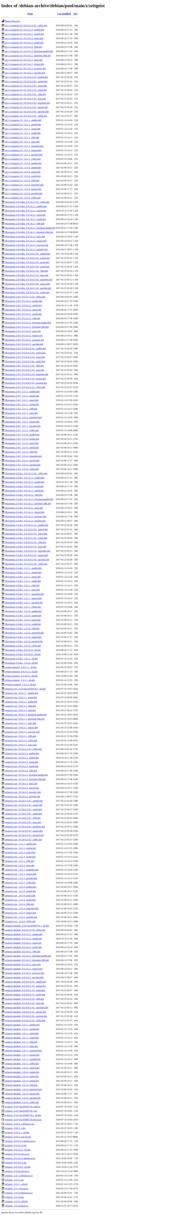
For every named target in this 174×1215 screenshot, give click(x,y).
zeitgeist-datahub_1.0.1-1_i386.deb (21, 1042)
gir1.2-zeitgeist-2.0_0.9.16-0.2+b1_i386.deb (25, 94)
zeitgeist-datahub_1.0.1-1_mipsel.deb (22, 1055)
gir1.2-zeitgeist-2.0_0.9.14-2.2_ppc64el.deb (25, 73)
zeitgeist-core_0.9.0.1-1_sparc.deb (21, 745)
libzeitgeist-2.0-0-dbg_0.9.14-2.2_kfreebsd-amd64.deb (30, 228)
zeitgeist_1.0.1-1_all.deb (16, 1184)
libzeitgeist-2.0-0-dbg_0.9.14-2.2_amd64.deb (26, 206)
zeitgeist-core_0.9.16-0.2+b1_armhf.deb (23, 814)
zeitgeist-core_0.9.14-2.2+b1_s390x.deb (23, 749)
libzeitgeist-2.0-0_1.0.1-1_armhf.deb (22, 404)
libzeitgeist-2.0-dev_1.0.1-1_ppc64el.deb (24, 602)
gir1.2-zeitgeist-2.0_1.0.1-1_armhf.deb (23, 133)
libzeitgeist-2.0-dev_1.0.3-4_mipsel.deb (23, 637)
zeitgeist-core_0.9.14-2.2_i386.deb (21, 770)
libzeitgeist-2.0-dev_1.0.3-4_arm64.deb (23, 615)
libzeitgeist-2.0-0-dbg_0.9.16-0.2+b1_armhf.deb (27, 266)
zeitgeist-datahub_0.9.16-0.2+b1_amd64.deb (25, 982)
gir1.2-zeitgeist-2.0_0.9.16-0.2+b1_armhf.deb (26, 90)
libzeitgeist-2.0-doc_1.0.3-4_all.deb (21, 663)
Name (30, 13)
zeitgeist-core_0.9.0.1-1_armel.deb (21, 697)
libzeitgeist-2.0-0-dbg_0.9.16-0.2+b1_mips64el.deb (28, 279)
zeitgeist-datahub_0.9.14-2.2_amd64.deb (23, 934)
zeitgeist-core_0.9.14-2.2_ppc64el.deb (22, 796)
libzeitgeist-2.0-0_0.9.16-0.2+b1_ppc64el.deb (26, 383)
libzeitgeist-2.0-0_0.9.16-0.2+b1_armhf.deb (25, 361)
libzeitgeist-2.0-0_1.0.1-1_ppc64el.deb (23, 426)
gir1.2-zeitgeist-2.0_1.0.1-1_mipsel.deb (23, 150)
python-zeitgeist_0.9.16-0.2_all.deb (21, 676)
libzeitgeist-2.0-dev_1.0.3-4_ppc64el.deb (24, 641)
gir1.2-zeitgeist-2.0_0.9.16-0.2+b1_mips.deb (25, 98)
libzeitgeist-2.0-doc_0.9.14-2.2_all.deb (23, 650)
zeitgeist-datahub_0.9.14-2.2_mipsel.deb (23, 969)
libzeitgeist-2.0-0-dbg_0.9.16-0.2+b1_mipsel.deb (27, 284)
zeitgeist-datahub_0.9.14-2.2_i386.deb (22, 951)
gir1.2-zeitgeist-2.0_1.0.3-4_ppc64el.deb (23, 193)
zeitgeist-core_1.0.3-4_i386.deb (19, 904)
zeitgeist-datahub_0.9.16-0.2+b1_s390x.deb (25, 1020)
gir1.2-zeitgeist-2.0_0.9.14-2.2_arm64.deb (24, 34)
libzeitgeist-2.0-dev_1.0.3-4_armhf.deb (23, 624)
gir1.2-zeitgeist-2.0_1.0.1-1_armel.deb (22, 129)
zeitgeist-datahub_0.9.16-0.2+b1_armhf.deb (25, 994)
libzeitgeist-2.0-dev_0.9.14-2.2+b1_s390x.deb (26, 473)
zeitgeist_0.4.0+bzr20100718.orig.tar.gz (23, 1119)
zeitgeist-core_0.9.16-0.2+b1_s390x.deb (23, 839)
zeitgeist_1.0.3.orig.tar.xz (16, 1206)
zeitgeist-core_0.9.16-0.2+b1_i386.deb (23, 818)
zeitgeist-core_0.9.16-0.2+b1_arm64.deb (23, 805)
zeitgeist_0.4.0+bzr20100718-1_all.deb (23, 1115)
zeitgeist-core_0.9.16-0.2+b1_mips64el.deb (25, 826)
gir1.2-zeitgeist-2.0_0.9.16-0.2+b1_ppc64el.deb (27, 111)
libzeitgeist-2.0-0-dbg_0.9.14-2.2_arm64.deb (25, 210)
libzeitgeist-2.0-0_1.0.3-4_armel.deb (22, 443)
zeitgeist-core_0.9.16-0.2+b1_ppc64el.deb (24, 835)
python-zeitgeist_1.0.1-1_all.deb (20, 680)
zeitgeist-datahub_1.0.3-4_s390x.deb (22, 1102)
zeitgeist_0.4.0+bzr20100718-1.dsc (21, 1111)
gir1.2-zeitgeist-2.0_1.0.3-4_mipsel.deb (23, 189)
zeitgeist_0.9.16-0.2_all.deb (18, 1167)
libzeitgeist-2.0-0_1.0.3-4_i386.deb (21, 452)
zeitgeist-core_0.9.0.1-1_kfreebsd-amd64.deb (26, 714)
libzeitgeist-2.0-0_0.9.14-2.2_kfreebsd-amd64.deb (28, 322)
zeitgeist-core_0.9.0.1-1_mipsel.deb (21, 727)
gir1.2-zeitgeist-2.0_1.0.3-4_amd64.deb (23, 163)
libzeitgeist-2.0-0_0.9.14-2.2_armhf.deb (23, 314)
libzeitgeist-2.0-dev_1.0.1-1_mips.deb (22, 590)
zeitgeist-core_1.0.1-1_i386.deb (19, 861)
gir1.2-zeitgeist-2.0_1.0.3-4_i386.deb (22, 180)
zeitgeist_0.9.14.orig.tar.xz (17, 1154)
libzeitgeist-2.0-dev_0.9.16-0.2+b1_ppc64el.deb (27, 559)
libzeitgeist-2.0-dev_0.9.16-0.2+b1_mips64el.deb (27, 551)
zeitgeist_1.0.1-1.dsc (14, 1180)
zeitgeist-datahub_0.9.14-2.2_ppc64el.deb (24, 977)
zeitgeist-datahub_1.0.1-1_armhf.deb (22, 1038)
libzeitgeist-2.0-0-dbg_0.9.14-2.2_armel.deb (25, 215)
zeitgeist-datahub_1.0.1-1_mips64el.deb (23, 1050)
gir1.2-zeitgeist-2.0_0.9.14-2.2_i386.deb (23, 47)
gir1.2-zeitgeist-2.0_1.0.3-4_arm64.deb (23, 167)
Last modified (64, 13)
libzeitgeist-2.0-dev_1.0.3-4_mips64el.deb (24, 633)
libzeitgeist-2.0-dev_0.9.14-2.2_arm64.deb (24, 482)
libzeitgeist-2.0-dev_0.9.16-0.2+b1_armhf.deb (26, 538)
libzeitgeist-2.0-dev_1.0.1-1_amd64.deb (23, 568)
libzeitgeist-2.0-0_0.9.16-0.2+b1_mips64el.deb (26, 374)
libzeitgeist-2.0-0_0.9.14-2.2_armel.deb (23, 310)
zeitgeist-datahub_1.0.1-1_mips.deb (21, 1046)
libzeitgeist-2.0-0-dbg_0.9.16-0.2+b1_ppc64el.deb (28, 288)
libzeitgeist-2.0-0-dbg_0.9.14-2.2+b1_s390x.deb (27, 202)
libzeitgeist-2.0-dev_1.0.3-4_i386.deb (22, 628)
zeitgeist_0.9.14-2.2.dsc (16, 1145)
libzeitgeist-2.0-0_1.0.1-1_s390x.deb (22, 430)
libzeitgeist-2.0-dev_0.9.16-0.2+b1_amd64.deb (26, 525)
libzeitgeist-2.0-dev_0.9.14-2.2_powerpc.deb (25, 516)
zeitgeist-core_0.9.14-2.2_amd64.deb (22, 753)
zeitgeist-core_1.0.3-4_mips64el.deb (21, 908)
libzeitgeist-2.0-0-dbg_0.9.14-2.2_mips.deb (25, 236)
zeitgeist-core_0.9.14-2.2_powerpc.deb (23, 792)
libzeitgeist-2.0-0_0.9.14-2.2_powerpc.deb (24, 340)
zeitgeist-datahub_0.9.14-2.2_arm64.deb (23, 938)
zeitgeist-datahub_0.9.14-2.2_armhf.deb (23, 947)
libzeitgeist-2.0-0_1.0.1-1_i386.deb (21, 409)
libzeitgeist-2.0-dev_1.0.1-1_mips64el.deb (24, 594)
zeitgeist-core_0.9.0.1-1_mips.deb (20, 723)
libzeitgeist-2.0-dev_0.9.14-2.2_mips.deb (24, 508)
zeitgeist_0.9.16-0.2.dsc (16, 1162)
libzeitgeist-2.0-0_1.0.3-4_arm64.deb (22, 439)
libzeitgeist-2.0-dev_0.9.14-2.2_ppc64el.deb (25, 521)
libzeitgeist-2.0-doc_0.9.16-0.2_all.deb (23, 654)
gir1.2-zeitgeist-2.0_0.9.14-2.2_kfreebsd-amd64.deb (29, 51)
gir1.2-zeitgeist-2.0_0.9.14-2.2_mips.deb (23, 60)
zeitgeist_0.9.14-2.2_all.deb (18, 1150)
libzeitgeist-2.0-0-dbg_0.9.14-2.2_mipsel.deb (25, 241)
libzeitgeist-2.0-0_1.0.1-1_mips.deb (21, 413)
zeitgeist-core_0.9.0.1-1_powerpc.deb (22, 732)
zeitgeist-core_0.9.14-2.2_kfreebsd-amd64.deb (26, 775)
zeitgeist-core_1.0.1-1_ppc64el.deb (21, 878)
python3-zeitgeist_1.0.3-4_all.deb (20, 684)
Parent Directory (12, 21)
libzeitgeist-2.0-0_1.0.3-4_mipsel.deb (22, 460)
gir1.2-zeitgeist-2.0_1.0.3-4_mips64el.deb (24, 185)
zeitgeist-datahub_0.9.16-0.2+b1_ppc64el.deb (26, 1016)
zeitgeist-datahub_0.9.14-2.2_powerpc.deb (24, 973)
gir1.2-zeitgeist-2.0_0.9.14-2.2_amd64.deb (24, 30)
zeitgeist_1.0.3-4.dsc (14, 1197)
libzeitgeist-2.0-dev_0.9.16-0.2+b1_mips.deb (25, 546)
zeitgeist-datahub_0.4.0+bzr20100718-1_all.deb (27, 926)
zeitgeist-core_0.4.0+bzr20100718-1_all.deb (25, 689)
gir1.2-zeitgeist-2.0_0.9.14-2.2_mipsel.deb (24, 64)
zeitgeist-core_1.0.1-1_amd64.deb (20, 844)
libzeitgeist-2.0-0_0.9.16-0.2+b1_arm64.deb (25, 353)
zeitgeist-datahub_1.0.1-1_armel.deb (22, 1033)
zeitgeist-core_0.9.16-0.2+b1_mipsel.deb (24, 831)
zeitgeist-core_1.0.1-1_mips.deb (20, 865)
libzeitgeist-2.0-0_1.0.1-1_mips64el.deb (23, 417)
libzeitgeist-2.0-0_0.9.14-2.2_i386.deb (22, 318)
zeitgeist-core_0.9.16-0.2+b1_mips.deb (23, 822)
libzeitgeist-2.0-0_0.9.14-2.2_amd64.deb (23, 301)
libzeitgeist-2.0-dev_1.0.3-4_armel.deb (23, 620)
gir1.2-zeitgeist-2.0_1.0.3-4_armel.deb (22, 172)
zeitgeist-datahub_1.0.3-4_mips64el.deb (23, 1089)
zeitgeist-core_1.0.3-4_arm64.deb (20, 891)
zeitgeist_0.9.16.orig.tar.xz (17, 1171)
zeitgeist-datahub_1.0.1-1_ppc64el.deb (23, 1059)
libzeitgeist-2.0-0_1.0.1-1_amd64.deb (22, 391)
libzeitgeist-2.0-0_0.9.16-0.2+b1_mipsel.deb (25, 378)
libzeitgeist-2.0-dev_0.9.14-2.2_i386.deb (23, 495)
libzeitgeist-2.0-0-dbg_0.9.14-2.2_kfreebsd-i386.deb (29, 232)
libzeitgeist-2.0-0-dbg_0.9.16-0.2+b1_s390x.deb (27, 292)
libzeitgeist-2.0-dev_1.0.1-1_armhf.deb (23, 581)
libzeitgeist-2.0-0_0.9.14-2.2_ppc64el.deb (24, 344)
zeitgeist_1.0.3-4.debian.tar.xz (19, 1193)
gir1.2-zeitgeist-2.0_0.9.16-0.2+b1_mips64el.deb (27, 103)
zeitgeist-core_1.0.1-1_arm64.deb (20, 848)
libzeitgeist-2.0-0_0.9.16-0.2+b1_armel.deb (25, 357)
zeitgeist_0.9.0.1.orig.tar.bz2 (18, 1137)
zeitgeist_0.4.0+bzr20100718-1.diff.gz (22, 1106)
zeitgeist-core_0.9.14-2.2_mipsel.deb (22, 788)
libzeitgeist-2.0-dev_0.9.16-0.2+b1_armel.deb (26, 534)
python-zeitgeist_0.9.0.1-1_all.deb (21, 667)
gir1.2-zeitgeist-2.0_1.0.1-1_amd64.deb (23, 120)
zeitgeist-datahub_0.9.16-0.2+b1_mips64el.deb (26, 1007)
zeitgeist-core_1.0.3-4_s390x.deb (20, 921)
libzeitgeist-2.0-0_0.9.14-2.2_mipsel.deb (23, 335)
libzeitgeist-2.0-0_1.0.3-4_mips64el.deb (23, 456)
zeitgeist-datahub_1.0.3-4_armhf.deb (22, 1081)
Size (76, 13)
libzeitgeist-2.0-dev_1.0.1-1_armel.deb (23, 577)
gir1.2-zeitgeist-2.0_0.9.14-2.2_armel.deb (24, 38)
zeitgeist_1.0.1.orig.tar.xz (16, 1188)
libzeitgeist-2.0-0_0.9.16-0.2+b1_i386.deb (24, 366)
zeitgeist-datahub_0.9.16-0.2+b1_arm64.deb (25, 986)
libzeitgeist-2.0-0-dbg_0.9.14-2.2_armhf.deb (25, 219)
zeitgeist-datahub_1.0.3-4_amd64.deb (22, 1068)
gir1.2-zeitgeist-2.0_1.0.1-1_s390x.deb (23, 159)
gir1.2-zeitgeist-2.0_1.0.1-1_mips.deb (22, 142)
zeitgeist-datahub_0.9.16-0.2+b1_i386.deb (24, 999)
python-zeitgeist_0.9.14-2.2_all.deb (21, 671)
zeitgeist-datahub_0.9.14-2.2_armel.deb (23, 943)
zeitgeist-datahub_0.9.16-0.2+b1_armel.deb (25, 990)
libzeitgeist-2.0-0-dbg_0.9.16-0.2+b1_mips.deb (26, 275)
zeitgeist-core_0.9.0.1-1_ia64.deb (20, 710)
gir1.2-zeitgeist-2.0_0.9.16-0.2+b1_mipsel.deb (26, 107)
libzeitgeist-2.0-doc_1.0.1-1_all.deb (21, 658)
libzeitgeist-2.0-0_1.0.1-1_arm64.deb (22, 396)
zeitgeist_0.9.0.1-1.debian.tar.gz (19, 1124)
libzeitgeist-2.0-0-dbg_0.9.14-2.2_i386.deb (24, 223)
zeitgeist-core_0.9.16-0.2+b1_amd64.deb (24, 801)
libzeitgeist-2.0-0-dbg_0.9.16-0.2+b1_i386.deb (26, 271)
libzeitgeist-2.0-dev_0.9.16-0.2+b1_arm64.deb (26, 529)
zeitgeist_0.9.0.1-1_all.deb (17, 1132)
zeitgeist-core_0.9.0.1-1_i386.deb (20, 706)
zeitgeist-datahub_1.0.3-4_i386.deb (21, 1085)
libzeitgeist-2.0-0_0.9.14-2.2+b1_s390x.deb (25, 297)
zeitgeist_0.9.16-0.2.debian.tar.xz (20, 1158)
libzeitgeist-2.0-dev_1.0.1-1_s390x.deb (23, 607)
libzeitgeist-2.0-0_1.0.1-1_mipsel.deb (22, 422)
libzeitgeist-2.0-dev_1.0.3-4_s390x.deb (23, 646)
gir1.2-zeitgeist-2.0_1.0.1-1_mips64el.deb (24, 146)
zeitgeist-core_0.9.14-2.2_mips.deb (21, 783)
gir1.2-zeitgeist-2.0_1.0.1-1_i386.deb (22, 137)
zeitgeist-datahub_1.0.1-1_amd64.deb (22, 1025)
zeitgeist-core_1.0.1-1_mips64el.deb (21, 870)
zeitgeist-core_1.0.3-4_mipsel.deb (20, 913)
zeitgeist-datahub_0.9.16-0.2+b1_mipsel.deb (25, 1012)
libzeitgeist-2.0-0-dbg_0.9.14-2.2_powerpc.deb (26, 245)
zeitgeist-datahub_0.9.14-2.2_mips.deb (23, 964)
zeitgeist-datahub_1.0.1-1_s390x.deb (22, 1063)
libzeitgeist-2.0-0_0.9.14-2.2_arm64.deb (23, 305)
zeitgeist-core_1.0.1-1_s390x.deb (20, 882)
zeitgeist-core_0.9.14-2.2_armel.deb (21, 762)
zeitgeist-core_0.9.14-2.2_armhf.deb (21, 766)
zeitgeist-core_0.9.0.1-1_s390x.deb (21, 740)
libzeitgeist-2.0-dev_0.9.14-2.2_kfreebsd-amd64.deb (29, 499)
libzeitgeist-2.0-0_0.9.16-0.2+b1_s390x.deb (25, 387)
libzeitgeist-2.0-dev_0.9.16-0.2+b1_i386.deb (25, 542)
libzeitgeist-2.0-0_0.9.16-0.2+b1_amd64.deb (25, 348)
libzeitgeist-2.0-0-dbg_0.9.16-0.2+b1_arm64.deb (27, 258)
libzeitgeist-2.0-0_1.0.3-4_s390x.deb (22, 469)
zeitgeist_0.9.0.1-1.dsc (15, 1128)
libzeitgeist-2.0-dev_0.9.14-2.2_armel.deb (24, 486)
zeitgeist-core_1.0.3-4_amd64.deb (20, 887)
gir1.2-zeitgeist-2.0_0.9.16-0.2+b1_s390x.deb (26, 116)
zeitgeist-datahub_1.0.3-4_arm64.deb (22, 1072)
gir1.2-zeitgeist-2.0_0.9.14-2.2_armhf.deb (24, 42)
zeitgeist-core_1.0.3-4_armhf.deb (20, 900)
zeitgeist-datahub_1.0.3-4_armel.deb (22, 1076)
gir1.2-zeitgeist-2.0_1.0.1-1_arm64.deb (23, 124)
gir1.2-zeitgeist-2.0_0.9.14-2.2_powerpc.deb (25, 68)
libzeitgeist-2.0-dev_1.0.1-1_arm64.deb (23, 572)
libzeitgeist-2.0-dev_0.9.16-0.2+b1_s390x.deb (26, 564)
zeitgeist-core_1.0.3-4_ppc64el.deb (21, 917)
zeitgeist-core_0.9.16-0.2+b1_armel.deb (23, 809)
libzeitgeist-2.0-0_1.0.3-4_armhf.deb (22, 447)
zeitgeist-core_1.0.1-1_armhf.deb (20, 857)
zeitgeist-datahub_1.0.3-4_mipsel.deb (22, 1094)
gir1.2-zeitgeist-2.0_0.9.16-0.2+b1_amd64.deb (26, 77)
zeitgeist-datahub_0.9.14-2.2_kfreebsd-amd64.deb (28, 956)
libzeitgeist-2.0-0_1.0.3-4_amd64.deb (22, 434)
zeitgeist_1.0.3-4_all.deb (16, 1201)
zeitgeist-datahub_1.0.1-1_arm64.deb (22, 1029)
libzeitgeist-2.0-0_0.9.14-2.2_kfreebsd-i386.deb (27, 327)
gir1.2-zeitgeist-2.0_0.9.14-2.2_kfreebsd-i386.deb (28, 55)
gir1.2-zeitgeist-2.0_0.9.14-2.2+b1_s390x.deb (26, 25)
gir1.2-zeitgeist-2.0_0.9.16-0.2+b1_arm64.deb (26, 81)
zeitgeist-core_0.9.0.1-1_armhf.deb (21, 702)
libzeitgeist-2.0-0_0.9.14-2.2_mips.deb (23, 331)
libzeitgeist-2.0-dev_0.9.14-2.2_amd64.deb (25, 478)
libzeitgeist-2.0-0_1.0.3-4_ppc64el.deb (23, 465)
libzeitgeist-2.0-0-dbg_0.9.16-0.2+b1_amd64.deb (27, 254)
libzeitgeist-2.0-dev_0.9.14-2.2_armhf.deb (24, 490)
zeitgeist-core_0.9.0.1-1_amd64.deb (21, 693)
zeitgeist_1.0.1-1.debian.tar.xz (19, 1175)
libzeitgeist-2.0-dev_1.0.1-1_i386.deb (22, 585)
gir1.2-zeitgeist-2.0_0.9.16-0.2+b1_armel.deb (26, 86)
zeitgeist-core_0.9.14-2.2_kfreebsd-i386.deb (25, 779)
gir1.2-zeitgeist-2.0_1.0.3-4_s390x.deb (23, 198)
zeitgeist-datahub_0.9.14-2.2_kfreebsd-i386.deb (27, 960)
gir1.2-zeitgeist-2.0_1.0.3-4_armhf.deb (23, 176)
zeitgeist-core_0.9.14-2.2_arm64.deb (22, 758)
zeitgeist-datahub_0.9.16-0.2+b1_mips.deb (24, 1003)
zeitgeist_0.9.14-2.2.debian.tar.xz (20, 1141)
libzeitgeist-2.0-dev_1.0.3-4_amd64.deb (23, 611)
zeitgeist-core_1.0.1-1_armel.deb (20, 852)
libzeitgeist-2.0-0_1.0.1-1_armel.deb (22, 400)
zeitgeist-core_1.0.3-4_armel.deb (20, 895)
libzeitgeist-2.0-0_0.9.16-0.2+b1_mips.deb (24, 370)
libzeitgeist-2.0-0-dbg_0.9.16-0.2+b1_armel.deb (27, 262)
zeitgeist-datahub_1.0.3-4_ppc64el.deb (23, 1098)
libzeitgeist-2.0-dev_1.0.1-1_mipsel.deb (23, 598)
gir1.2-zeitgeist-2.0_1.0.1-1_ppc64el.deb (23, 154)
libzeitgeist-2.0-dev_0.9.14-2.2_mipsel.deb (24, 512)
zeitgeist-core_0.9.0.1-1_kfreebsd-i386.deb (24, 719)
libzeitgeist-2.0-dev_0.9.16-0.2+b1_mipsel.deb (26, 555)
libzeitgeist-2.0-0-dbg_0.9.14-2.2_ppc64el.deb (26, 249)
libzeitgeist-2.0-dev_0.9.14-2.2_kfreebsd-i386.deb (28, 503)
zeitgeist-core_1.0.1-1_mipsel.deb (20, 874)
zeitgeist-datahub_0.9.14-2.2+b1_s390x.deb (25, 930)
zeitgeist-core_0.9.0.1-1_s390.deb (20, 736)
